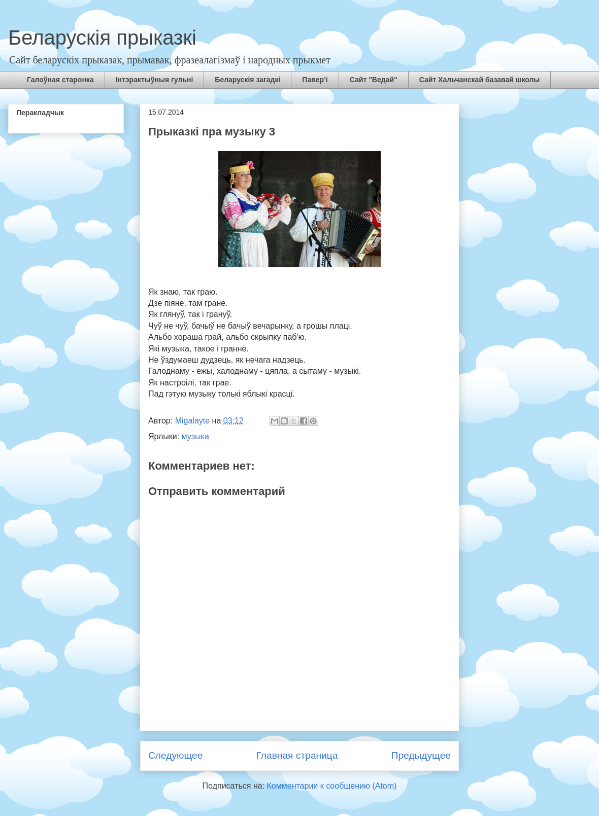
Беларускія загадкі (247, 80)
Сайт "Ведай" (373, 80)
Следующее (175, 755)
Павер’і (314, 80)
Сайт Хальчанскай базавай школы (479, 80)
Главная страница (297, 755)
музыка (195, 436)
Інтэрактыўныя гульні (154, 80)
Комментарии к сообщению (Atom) (332, 786)
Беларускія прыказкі (102, 37)
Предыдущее (421, 755)
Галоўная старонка (60, 80)
